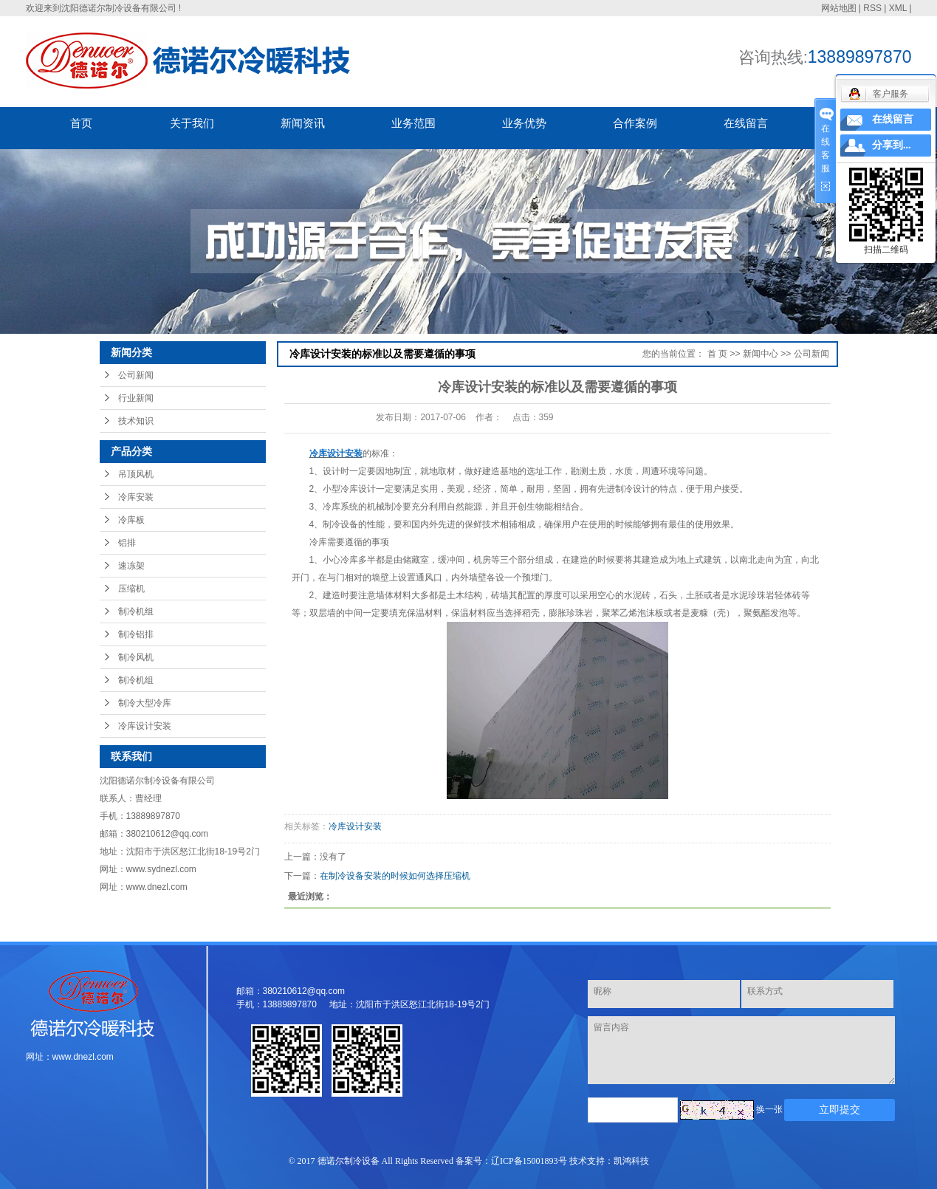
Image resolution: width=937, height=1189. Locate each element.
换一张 (769, 1109)
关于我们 (192, 123)
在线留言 (746, 123)
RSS (872, 8)
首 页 (717, 354)
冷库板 (131, 520)
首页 (81, 123)
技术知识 (136, 421)
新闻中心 (760, 354)
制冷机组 (136, 611)
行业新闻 (136, 398)
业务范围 (413, 123)
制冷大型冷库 (144, 703)
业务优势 (524, 123)
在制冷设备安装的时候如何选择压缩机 (395, 876)
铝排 (127, 543)
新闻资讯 (303, 123)
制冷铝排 (136, 634)
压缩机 (131, 588)
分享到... (891, 145)
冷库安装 (136, 497)
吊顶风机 (136, 474)
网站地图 (839, 8)
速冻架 (131, 566)
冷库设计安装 (144, 726)
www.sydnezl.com (161, 869)
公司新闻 (136, 375)
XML (898, 8)
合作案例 (635, 123)
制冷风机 (136, 657)
